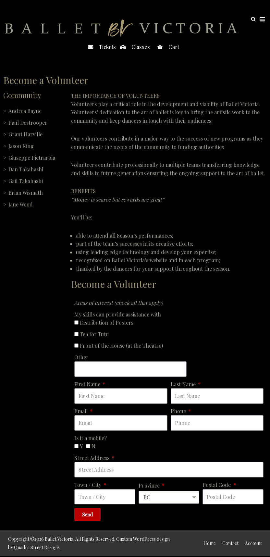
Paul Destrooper (27, 122)
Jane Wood (20, 204)
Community (22, 95)
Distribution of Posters (106, 323)
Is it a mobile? (90, 438)
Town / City (88, 485)
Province (150, 486)
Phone (179, 411)
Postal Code (217, 485)
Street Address (92, 458)
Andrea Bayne (25, 110)
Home (209, 544)
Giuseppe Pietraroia (31, 157)
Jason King (21, 145)
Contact (230, 544)
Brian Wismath (25, 192)
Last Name (184, 384)
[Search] (253, 19)
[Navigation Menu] (262, 19)
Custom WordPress (136, 540)
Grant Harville (25, 134)
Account (253, 544)
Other (81, 357)
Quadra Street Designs (37, 548)
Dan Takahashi (25, 169)
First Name (88, 384)
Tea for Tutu (94, 334)
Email (81, 411)
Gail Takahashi (25, 181)
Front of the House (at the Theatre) (121, 346)
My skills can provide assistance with (117, 314)
